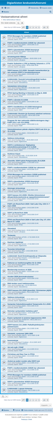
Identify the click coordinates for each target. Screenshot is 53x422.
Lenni (23, 190)
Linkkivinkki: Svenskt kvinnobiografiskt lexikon (26, 79)
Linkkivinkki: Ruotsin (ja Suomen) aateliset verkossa (29, 114)
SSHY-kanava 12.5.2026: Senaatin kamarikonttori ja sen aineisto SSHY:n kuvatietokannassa (28, 71)
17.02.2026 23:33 (33, 237)
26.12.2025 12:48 (33, 335)
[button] (23, 27)
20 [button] (44, 27)
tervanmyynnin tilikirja (16, 57)
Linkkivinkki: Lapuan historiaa (19, 389)
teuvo (23, 230)
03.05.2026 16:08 (34, 81)
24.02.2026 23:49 (32, 207)
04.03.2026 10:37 (32, 169)
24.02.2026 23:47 (32, 214)
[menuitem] (7, 7)
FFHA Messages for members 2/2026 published (26, 36)
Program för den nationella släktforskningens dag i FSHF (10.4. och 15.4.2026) (28, 121)
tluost (23, 140)
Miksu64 (24, 88)
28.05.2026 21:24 (32, 38)
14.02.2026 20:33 (31, 251)
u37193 (24, 237)
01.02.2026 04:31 (31, 285)
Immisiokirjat (12, 340)
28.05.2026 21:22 (32, 51)
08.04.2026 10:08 (34, 115)
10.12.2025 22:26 (32, 383)
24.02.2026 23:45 (32, 223)
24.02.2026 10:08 (32, 230)
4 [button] (35, 27)
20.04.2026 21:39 (32, 95)
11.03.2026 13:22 (32, 162)
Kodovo (24, 313)
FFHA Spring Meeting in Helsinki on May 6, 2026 (27, 93)
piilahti (24, 38)
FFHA (21, 39)
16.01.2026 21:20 (32, 306)
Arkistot (21, 252)
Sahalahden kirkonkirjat (17, 86)
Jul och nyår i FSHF (15, 347)
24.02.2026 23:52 (32, 199)
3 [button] (33, 27)
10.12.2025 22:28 (32, 376)
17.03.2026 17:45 (32, 148)
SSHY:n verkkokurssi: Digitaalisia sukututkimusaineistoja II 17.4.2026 (21, 146)
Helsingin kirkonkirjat (16, 188)
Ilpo (23, 285)
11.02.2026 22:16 (34, 257)
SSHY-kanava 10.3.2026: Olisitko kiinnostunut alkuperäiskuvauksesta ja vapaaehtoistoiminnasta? (28, 196)
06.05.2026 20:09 (32, 65)
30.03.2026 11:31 (32, 124)
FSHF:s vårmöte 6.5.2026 (17, 100)
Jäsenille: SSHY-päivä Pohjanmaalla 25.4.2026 (26, 161)
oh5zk (23, 65)
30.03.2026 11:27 (32, 133)
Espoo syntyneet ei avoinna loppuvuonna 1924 (26, 318)
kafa (23, 155)
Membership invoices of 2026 (19, 270)
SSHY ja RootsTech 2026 (17, 213)
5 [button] (38, 27)
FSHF (21, 46)
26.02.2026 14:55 (32, 190)
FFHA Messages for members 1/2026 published (26, 174)
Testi (20, 238)
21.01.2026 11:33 (32, 299)
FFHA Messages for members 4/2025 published (26, 375)
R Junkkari (25, 58)
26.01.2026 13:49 (32, 292)
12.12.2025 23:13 (32, 349)
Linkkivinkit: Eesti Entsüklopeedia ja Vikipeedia (26, 256)
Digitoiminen (23, 89)
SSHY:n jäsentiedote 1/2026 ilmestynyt (23, 181)
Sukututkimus (23, 82)
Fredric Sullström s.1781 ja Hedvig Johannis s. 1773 (28, 63)
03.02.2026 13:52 (32, 278)
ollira (23, 251)
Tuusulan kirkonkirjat (16, 249)
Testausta (11, 235)
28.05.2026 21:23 (32, 44)
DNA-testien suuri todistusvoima (20, 283)
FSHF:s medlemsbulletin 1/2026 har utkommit (26, 168)
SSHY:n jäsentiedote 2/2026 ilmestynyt (23, 50)
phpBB (25, 415)
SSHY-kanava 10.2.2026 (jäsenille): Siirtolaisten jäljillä (29, 290)
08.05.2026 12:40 (35, 58)
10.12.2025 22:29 (32, 369)
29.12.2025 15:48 (32, 328)
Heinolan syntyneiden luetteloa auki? (22, 311)
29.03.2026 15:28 (32, 140)
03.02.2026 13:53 (32, 271)
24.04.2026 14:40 (34, 88)
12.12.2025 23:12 (32, 363)
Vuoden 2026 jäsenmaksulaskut (20, 277)
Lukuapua (22, 60)
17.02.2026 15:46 (33, 244)
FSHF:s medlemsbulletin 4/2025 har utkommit (26, 368)
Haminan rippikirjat (15, 242)
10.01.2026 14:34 (33, 313)
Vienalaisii (11, 228)
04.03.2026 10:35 (32, 183)
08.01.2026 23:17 (36, 319)
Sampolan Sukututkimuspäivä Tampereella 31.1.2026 (29, 304)
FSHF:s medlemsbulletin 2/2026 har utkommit (26, 43)
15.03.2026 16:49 (31, 155)
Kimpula (24, 81)
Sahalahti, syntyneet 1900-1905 (20, 334)
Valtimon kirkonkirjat (15, 138)
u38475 (24, 335)
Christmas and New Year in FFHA (21, 354)
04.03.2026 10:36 (32, 176)
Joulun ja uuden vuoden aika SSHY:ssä (23, 361)
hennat (24, 244)
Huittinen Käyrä (13, 154)
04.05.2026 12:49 (32, 74)
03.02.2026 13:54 (32, 264)
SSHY (21, 53)
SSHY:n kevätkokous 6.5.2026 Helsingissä (24, 107)
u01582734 (25, 319)
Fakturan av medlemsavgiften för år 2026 (24, 263)
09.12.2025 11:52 (34, 390)
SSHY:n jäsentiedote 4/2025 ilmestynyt (23, 382)
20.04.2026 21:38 (32, 101)
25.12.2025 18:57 (35, 342)
